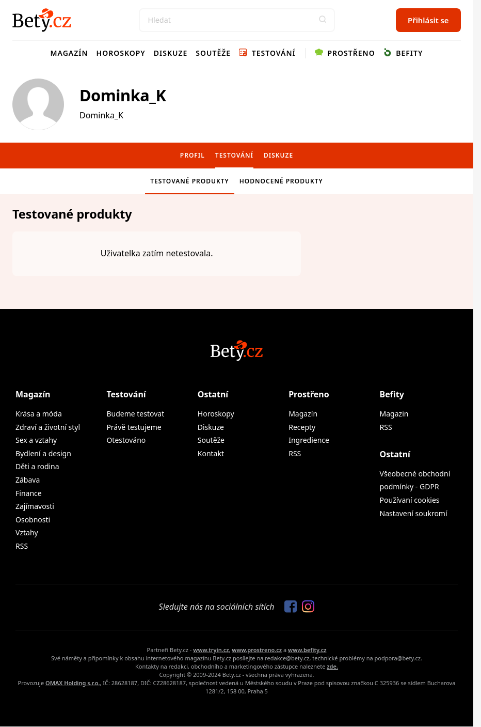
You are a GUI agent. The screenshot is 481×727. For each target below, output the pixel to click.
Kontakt (211, 453)
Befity (403, 53)
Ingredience (308, 440)
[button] (323, 20)
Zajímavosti (34, 506)
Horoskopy (121, 53)
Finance (28, 493)
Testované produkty (189, 181)
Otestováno (126, 440)
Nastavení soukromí (413, 513)
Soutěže (213, 53)
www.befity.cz (307, 650)
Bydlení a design (43, 453)
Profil (192, 155)
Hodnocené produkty (281, 181)
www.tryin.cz (211, 650)
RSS (21, 546)
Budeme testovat (135, 414)
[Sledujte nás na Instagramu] (305, 607)
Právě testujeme (133, 427)
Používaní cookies (410, 500)
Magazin (394, 414)
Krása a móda (38, 414)
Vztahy (26, 532)
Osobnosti (32, 519)
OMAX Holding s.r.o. (72, 683)
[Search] (237, 20)
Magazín (69, 53)
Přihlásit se (428, 20)
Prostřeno (345, 53)
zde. (332, 666)
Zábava (27, 480)
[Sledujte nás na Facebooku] (288, 607)
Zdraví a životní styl (47, 427)
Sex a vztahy (36, 440)
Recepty (301, 427)
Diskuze (171, 53)
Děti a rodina (37, 466)
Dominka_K (122, 95)
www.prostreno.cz (257, 650)
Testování (267, 53)
